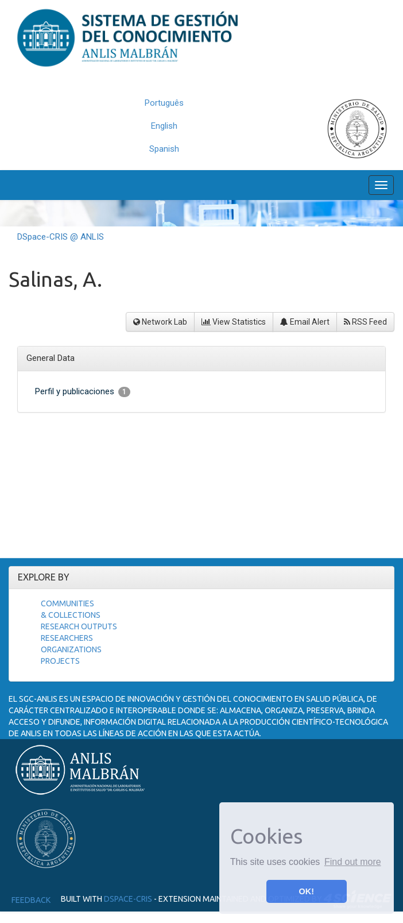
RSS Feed (365, 321)
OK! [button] (306, 891)
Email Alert (305, 321)
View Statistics (234, 321)
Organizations (71, 649)
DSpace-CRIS (128, 898)
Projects (60, 661)
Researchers (67, 638)
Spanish (164, 149)
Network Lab (160, 321)
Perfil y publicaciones (82, 391)
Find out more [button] (352, 862)
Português (164, 103)
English (164, 126)
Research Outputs (79, 626)
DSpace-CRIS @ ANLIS (60, 237)
